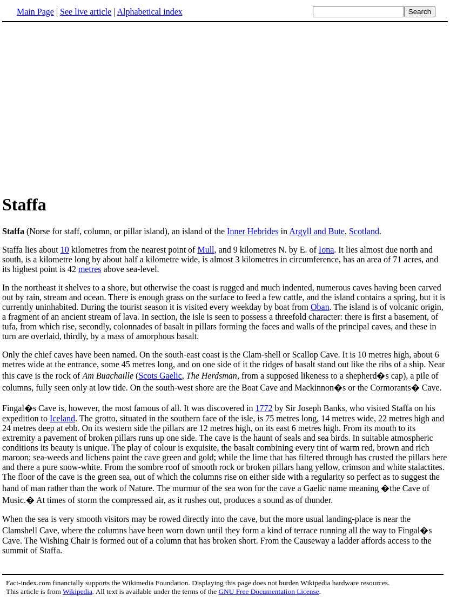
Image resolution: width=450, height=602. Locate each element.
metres (90, 269)
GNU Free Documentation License (268, 591)
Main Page (35, 11)
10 (65, 249)
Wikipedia (77, 591)
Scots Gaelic (160, 375)
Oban (320, 307)
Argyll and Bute (317, 231)
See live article (85, 11)
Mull (205, 249)
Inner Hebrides (253, 231)
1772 (264, 408)
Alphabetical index (149, 11)
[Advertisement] (225, 107)
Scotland (364, 231)
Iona (326, 249)
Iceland (62, 418)
